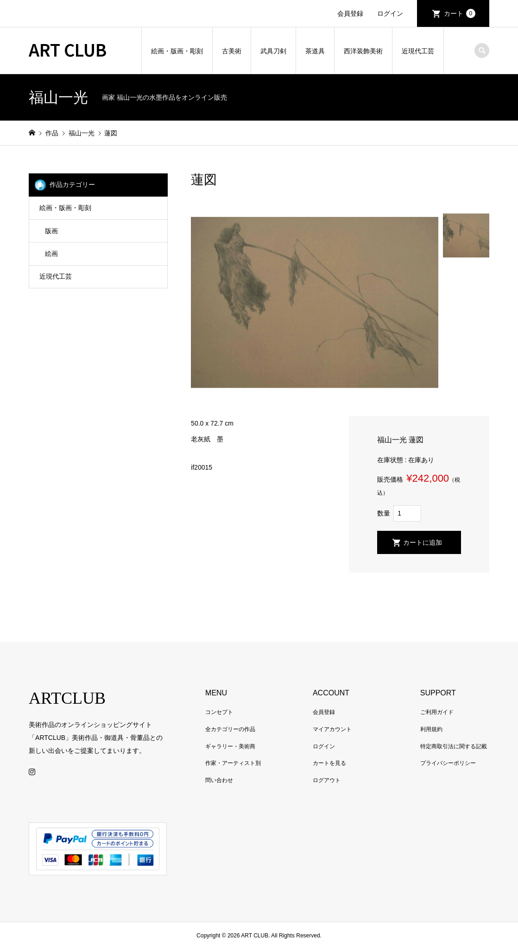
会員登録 (350, 13)
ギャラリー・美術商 (230, 746)
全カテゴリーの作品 (230, 729)
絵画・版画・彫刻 (177, 51)
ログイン (390, 13)
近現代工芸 (418, 51)
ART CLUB (68, 49)
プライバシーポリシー (448, 763)
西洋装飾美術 (363, 51)
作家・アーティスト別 (233, 763)
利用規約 (431, 729)
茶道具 (315, 51)
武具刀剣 (273, 51)
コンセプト (219, 712)
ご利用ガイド (437, 712)
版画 (51, 231)
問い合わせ (219, 780)
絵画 (51, 253)
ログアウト (327, 780)
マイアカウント (332, 729)
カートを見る (329, 763)
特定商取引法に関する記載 (453, 746)
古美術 (231, 51)
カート (459, 13)
